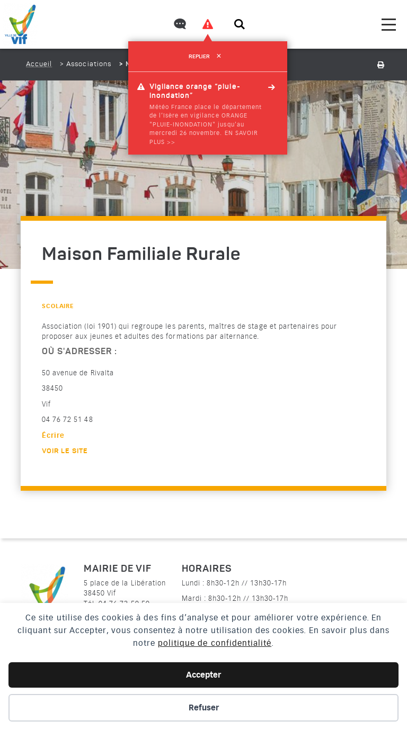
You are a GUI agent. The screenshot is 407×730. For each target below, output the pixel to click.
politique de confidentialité (214, 643)
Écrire (53, 435)
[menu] (388, 24)
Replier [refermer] (207, 56)
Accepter (203, 675)
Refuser (204, 708)
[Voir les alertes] (208, 24)
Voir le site (65, 451)
